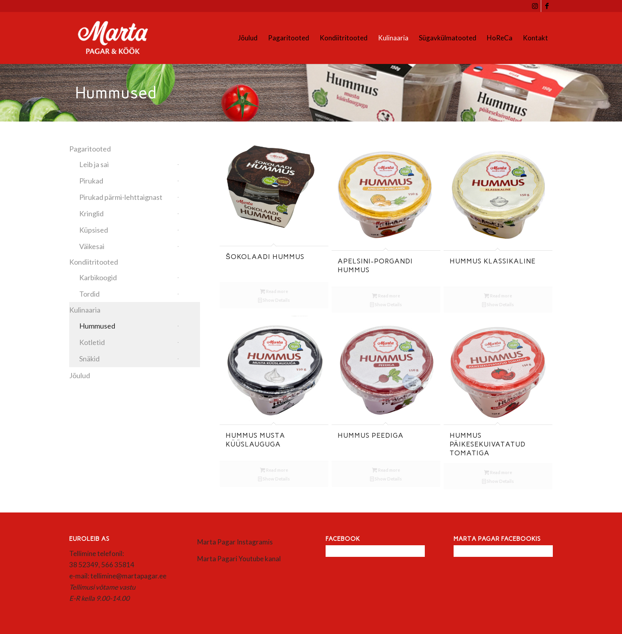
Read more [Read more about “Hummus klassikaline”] (498, 295)
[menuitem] (248, 38)
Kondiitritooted (93, 261)
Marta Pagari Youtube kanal (239, 558)
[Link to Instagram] (535, 6)
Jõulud (79, 375)
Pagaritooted (90, 148)
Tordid (89, 293)
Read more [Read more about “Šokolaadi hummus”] (274, 291)
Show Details (274, 300)
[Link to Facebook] (547, 6)
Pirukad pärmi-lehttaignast (120, 197)
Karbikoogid (98, 277)
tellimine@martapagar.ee (128, 576)
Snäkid (89, 358)
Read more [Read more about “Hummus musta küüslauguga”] (274, 470)
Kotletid (92, 342)
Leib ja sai (94, 164)
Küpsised (93, 229)
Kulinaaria (84, 309)
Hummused (97, 325)
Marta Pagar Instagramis (235, 542)
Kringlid (91, 213)
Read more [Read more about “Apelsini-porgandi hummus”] (386, 295)
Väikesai (91, 246)
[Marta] (122, 38)
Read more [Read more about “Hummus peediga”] (386, 470)
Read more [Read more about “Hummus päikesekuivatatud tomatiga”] (498, 472)
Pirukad (91, 180)
